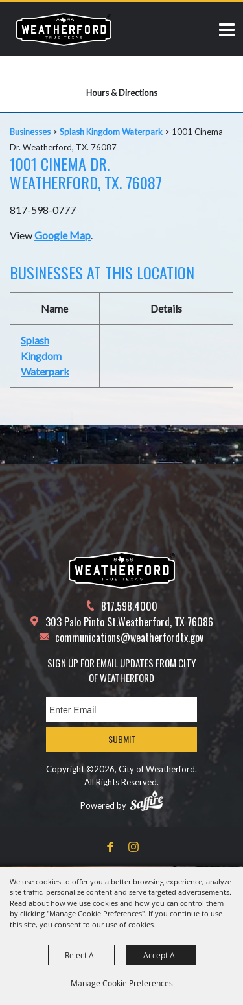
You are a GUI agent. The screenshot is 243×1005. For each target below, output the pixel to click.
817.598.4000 (129, 606)
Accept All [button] (161, 955)
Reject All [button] (81, 955)
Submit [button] (121, 739)
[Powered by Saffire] (146, 800)
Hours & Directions (121, 93)
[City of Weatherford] (63, 29)
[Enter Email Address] (121, 709)
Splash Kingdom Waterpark (111, 131)
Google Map (62, 235)
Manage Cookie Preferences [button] (122, 983)
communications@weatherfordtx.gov (129, 637)
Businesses (30, 131)
